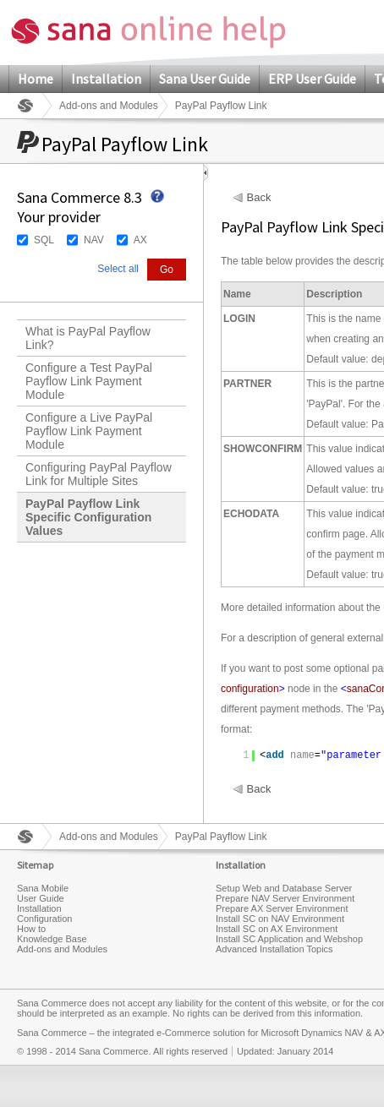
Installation (106, 78)
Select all (118, 269)
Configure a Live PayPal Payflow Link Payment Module (88, 431)
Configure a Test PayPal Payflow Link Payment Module (88, 381)
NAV (94, 240)
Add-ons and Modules (108, 106)
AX (140, 240)
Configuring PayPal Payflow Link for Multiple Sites (98, 474)
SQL (44, 240)
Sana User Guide (204, 78)
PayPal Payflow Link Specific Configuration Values (88, 517)
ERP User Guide (312, 78)
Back (259, 198)
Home (35, 78)
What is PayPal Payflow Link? (88, 338)
